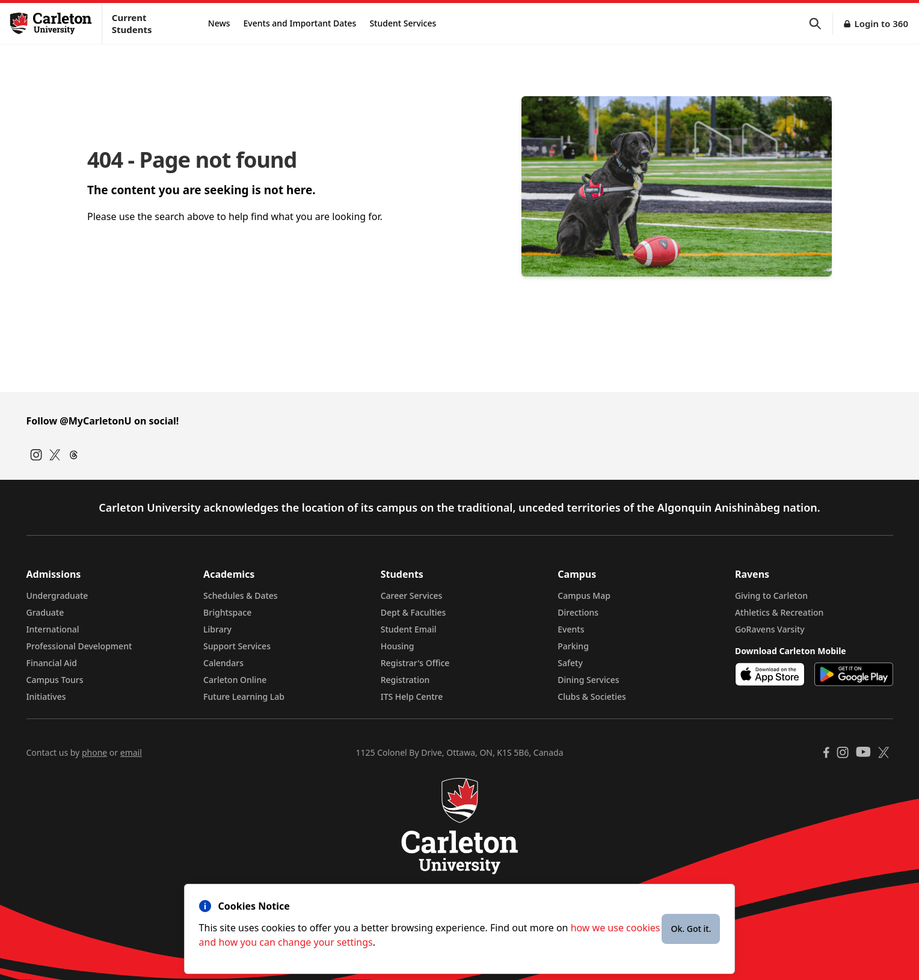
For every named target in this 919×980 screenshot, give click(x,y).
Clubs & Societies (591, 696)
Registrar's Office (415, 663)
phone (94, 752)
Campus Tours (55, 679)
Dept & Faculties (413, 612)
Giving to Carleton (771, 595)
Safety (570, 663)
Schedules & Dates (240, 595)
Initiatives (46, 696)
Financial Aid (51, 663)
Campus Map (584, 595)
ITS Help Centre (412, 696)
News (219, 23)
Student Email (409, 629)
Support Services (237, 646)
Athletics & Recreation (779, 612)
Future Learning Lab (243, 696)
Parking (573, 646)
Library (217, 629)
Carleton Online (234, 679)
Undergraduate (57, 595)
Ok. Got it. (691, 928)
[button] (821, 24)
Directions (578, 612)
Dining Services (588, 679)
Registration (405, 679)
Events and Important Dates (300, 23)
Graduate (45, 612)
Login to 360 (881, 23)
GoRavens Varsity (770, 629)
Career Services (412, 595)
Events (571, 629)
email (131, 752)
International (52, 629)
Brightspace (227, 612)
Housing (397, 646)
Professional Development (79, 646)
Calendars (223, 663)
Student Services (402, 23)
